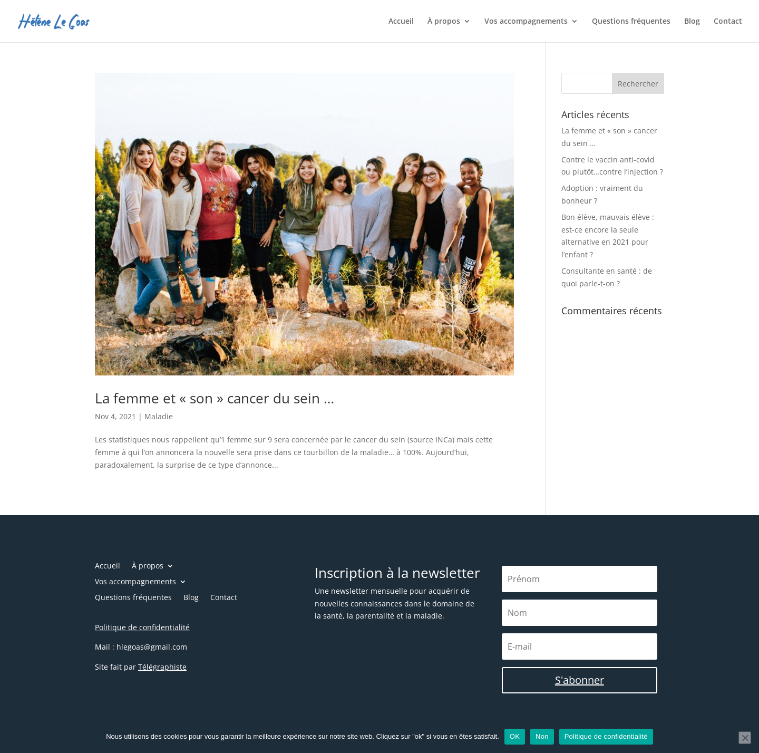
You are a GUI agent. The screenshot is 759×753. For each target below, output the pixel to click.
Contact (728, 21)
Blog (692, 21)
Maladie (158, 416)
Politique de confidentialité (606, 736)
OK (515, 736)
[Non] (744, 737)
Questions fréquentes (631, 21)
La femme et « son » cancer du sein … (214, 398)
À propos (443, 21)
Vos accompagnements (526, 21)
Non (542, 736)
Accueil (401, 21)
